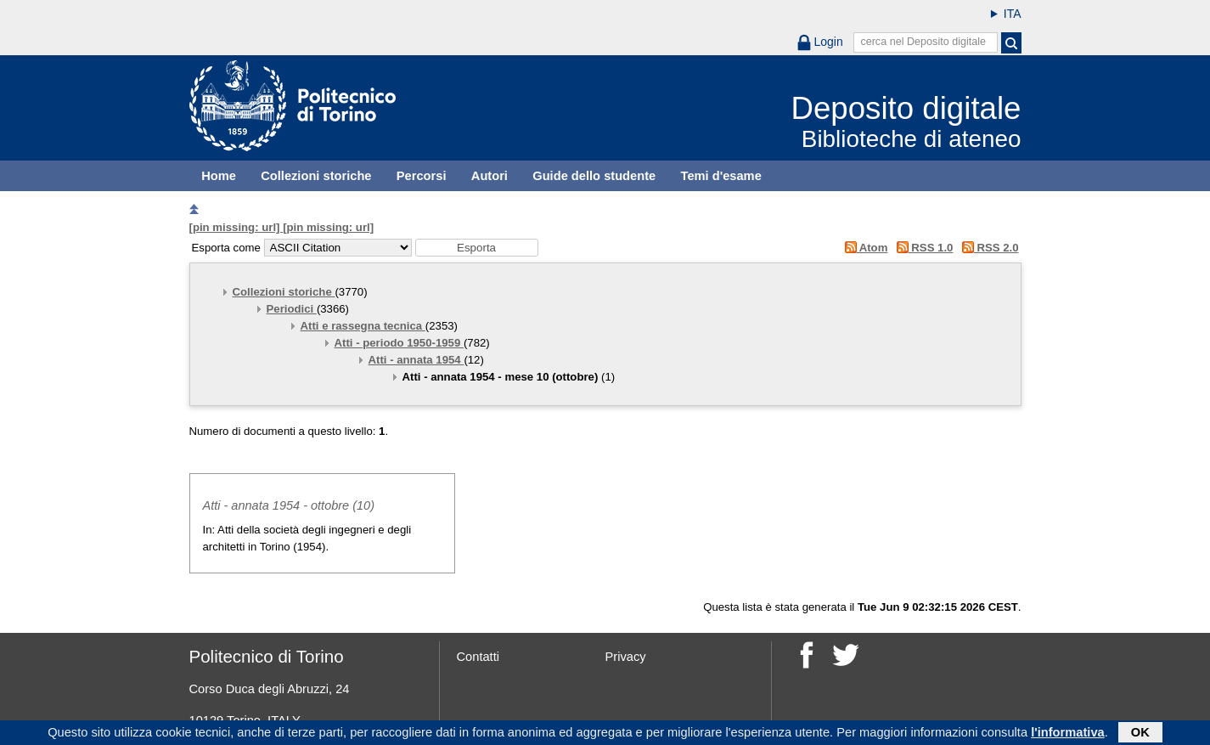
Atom (863, 247)
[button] (476, 248)
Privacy (625, 656)
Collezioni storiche (316, 176)
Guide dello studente (594, 176)
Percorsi (422, 176)
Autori (489, 176)
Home (218, 176)
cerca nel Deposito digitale (923, 42)
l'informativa (1068, 734)
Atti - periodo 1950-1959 (399, 342)
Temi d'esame (721, 176)
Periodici (292, 308)
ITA (1012, 13)
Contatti (478, 656)
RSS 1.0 (922, 247)
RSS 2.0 (987, 247)
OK (1140, 734)
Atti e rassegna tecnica (363, 325)
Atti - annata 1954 (416, 359)
